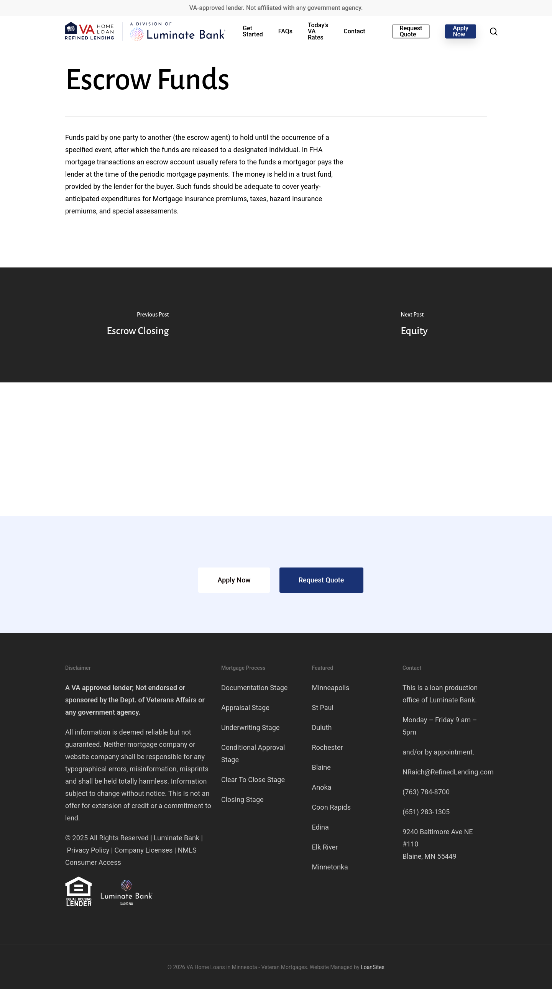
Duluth (322, 727)
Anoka (322, 787)
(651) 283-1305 (426, 812)
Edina (320, 827)
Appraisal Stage (245, 708)
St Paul (323, 708)
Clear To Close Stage (253, 780)
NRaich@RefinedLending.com (448, 772)
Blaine (321, 767)
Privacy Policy (88, 850)
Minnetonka (330, 867)
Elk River (325, 847)
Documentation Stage (254, 688)
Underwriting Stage (250, 727)
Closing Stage (242, 799)
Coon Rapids (331, 807)
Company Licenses (144, 850)
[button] (233, 580)
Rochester (327, 747)
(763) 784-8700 (426, 792)
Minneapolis (331, 688)
